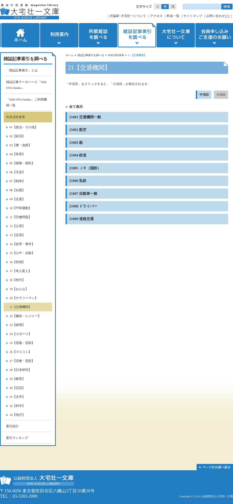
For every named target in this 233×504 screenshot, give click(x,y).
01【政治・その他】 (23, 127)
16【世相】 (17, 262)
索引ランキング (17, 438)
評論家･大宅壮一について (128, 16)
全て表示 (76, 107)
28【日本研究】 (20, 370)
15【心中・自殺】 (22, 253)
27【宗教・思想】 (22, 361)
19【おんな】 (18, 289)
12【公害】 (17, 226)
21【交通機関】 (20, 307)
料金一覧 (173, 16)
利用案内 (59, 35)
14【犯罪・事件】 (22, 244)
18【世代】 (17, 280)
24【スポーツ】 (20, 334)
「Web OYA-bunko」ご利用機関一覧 (26, 102)
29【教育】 (17, 379)
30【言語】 (17, 388)
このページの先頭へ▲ (215, 467)
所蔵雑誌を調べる (98, 35)
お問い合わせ (215, 16)
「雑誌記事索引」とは (22, 70)
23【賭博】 (17, 325)
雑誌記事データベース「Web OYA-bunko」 (26, 85)
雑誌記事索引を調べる (136, 35)
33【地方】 (17, 415)
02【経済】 (17, 136)
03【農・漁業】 (20, 145)
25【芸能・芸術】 (22, 343)
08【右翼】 (17, 190)
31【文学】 (17, 397)
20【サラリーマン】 (23, 298)
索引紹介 (12, 426)
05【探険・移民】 (22, 163)
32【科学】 (17, 406)
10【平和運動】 (20, 208)
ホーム (20, 35)
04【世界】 (17, 154)
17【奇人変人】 (20, 271)
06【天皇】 (17, 172)
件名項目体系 (116, 55)
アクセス (156, 16)
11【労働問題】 (20, 217)
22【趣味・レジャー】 (25, 316)
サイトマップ (192, 16)
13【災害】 (17, 235)
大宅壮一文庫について (175, 35)
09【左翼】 (17, 199)
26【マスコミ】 (20, 352)
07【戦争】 (17, 181)
